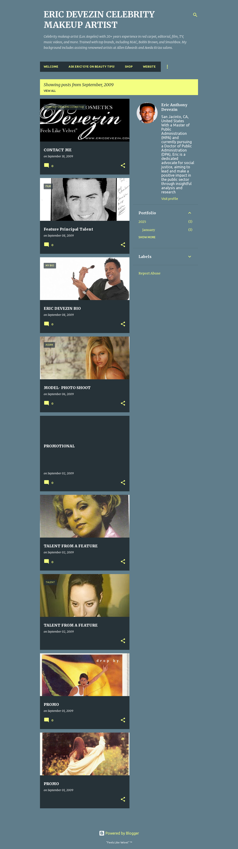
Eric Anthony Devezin (174, 107)
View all (50, 90)
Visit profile (169, 199)
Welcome (51, 66)
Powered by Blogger (119, 833)
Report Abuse (149, 273)
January (148, 230)
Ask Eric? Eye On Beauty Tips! (92, 66)
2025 (142, 222)
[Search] (195, 14)
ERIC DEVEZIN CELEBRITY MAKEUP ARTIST (99, 19)
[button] (123, 166)
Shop (129, 66)
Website (149, 66)
